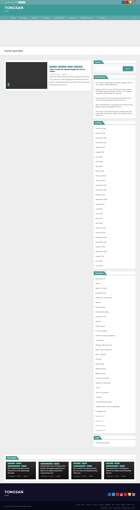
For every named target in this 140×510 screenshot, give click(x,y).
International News (102, 312)
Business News (101, 293)
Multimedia (60, 18)
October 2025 (100, 147)
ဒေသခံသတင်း (99, 421)
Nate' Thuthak (101, 354)
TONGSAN (13, 8)
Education (108, 504)
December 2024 (101, 185)
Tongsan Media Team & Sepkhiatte (108, 406)
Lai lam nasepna (101, 331)
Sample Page (117, 508)
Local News (100, 340)
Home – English (120, 504)
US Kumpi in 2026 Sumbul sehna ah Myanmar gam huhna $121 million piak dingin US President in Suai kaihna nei (114, 113)
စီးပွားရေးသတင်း (100, 416)
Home (13, 18)
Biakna (98, 283)
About (83, 504)
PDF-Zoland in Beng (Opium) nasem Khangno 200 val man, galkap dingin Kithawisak (18, 471)
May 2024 (99, 218)
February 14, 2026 (15, 476)
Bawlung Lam (100, 279)
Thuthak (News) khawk (104, 402)
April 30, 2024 (55, 74)
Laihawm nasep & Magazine (105, 335)
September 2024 (101, 199)
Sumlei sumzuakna (102, 378)
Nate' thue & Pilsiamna (104, 350)
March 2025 (100, 171)
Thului (35, 18)
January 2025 (100, 180)
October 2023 (100, 247)
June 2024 (99, 213)
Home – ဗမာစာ (131, 504)
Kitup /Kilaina (100, 326)
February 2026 (101, 128)
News (110, 508)
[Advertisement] (70, 33)
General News (100, 307)
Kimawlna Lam (87, 18)
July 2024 (99, 209)
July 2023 (99, 261)
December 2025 (101, 138)
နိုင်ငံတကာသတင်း (101, 425)
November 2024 (101, 190)
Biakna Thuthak (101, 288)
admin (64, 74)
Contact (101, 504)
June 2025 (99, 161)
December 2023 (101, 237)
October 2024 (100, 195)
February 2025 (101, 176)
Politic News (53, 66)
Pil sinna (46, 18)
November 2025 (101, 142)
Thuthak (23, 18)
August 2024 (100, 204)
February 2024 (101, 228)
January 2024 (100, 232)
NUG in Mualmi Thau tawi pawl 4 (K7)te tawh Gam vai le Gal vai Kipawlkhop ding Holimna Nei (85, 471)
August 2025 (100, 152)
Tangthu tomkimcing (103, 383)
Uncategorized (78, 66)
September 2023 (101, 251)
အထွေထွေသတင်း (101, 430)
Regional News (62, 66)
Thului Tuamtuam (102, 392)
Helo (113, 504)
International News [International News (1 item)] (102, 443)
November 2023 (101, 242)
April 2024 (99, 223)
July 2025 (99, 157)
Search (98, 62)
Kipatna (73, 18)
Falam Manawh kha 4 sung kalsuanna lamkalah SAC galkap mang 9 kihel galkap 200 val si (118, 471)
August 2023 (100, 256)
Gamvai (98, 302)
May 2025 (99, 166)
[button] (134, 18)
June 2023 (99, 266)
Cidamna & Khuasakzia (104, 298)
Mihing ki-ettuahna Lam (104, 345)
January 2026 (100, 133)
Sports (133, 508)
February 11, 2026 (47, 476)
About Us (89, 504)
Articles (95, 504)
